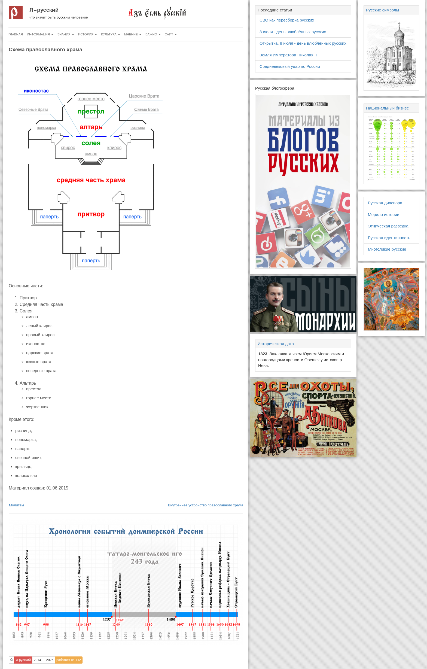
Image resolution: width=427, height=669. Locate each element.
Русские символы (382, 10)
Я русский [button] (23, 660)
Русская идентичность (389, 237)
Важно (153, 34)
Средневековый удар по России (290, 66)
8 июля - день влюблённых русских (293, 31)
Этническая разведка (388, 226)
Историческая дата (276, 343)
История (87, 34)
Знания (65, 34)
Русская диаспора (385, 202)
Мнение (132, 34)
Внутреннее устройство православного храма (205, 505)
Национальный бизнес (387, 108)
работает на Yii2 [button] (68, 660)
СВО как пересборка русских (287, 20)
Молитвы (16, 505)
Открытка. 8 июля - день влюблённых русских (303, 43)
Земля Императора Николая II (288, 55)
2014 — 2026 (43, 660)
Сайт (171, 34)
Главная (15, 34)
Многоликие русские (387, 249)
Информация (40, 34)
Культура (110, 34)
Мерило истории (383, 214)
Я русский (44, 10)
